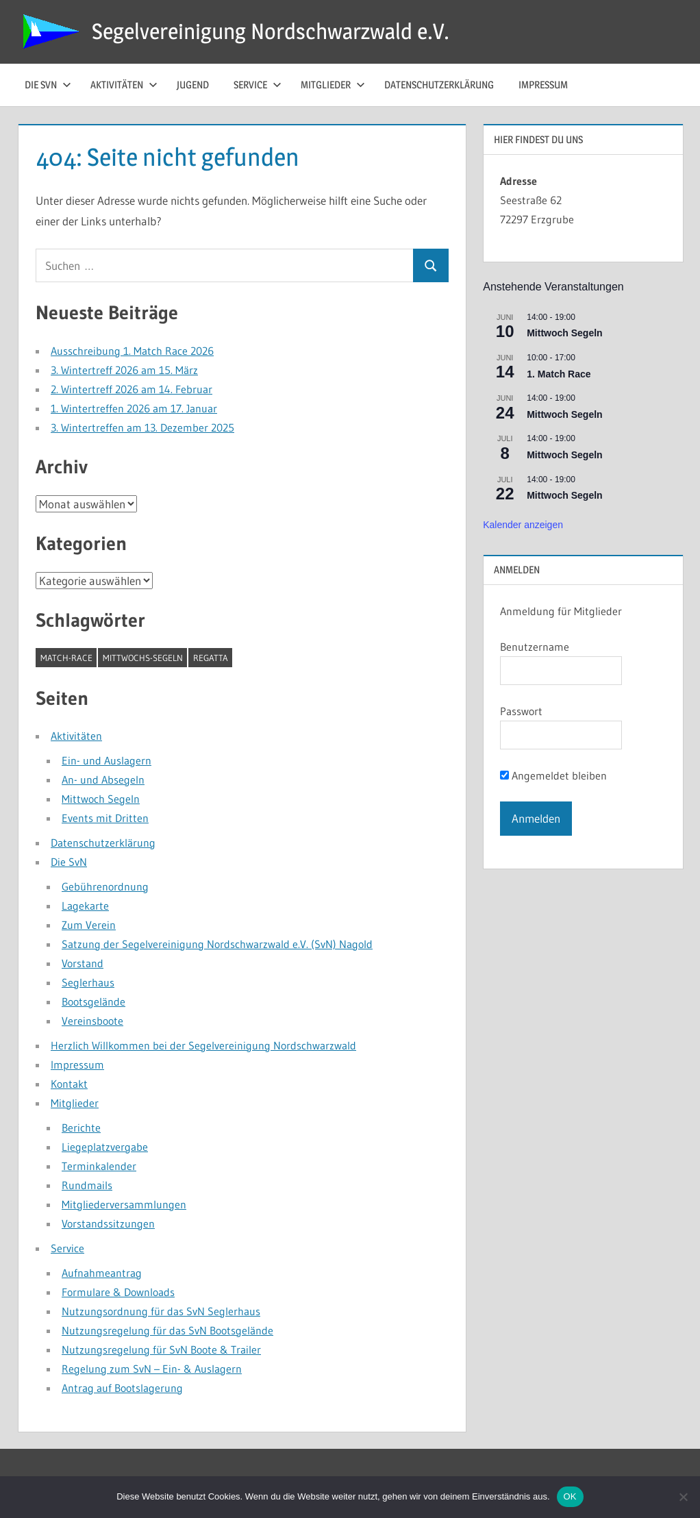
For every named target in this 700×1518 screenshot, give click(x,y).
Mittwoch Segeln (101, 799)
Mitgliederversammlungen (124, 1204)
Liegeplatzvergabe (105, 1147)
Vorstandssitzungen (108, 1223)
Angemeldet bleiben (553, 775)
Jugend (193, 84)
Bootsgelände (93, 1001)
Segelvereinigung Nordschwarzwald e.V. (270, 31)
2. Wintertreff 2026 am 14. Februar (131, 389)
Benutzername (534, 647)
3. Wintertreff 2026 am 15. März (124, 370)
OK (570, 1496)
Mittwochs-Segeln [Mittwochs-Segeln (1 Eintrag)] (143, 657)
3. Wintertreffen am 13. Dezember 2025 (142, 427)
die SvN (48, 84)
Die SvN (69, 862)
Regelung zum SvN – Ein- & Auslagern (152, 1369)
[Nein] (683, 1497)
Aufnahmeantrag (102, 1273)
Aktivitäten (124, 84)
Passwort (521, 711)
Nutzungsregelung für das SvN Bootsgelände (167, 1330)
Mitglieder (333, 84)
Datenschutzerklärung (439, 84)
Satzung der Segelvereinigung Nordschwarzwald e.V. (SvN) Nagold (217, 944)
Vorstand (82, 963)
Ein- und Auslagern (106, 760)
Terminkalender (99, 1166)
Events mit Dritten (105, 818)
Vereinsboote (92, 1021)
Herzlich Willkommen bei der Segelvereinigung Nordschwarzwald (203, 1045)
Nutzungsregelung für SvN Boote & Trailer (161, 1349)
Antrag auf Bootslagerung (122, 1388)
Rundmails (87, 1185)
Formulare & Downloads (118, 1292)
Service (258, 84)
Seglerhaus (88, 982)
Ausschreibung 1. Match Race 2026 (132, 351)
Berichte (81, 1127)
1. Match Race (558, 374)
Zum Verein (89, 925)
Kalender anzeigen (523, 524)
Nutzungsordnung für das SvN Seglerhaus (161, 1311)
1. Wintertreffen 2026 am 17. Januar (134, 408)
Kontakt (69, 1084)
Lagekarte (85, 905)
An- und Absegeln (103, 779)
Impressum (543, 84)
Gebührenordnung (105, 886)
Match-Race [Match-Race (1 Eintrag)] (66, 657)
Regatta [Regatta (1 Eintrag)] (210, 657)
